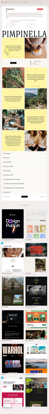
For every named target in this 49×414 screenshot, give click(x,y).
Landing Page (30, 240)
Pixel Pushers (27, 407)
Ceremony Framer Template (7, 273)
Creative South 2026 (29, 340)
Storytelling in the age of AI (30, 306)
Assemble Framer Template (7, 407)
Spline (11, 27)
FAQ (10, 20)
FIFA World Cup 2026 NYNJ (30, 374)
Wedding (9, 274)
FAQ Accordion (14, 20)
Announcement (27, 274)
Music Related (34, 274)
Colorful (11, 25)
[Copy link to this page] (15, 9)
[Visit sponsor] (23, 239)
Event (26, 240)
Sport (33, 375)
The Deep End (28, 273)
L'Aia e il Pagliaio (5, 306)
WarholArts (4, 374)
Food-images (20, 20)
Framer (20, 13)
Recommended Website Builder (6, 240)
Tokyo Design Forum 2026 (7, 340)
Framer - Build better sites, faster (8, 239)
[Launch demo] (23, 273)
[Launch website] (46, 239)
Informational (30, 375)
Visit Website (40, 9)
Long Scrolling (31, 20)
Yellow (13, 25)
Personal (5, 274)
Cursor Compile (28, 239)
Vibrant (35, 20)
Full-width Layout (25, 20)
